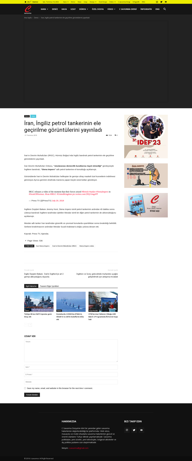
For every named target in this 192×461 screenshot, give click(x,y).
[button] (164, 9)
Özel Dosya (103, 2)
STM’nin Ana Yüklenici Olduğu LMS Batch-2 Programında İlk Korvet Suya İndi (103, 316)
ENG (143, 2)
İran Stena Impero (42, 246)
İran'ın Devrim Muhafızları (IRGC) (64, 246)
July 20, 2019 (58, 200)
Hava (79, 2)
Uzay (85, 2)
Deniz (73, 2)
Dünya (93, 2)
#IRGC (53, 194)
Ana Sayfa (28, 18)
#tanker (92, 192)
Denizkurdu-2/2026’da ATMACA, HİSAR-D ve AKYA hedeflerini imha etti (70, 316)
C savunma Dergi (124, 2)
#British (85, 192)
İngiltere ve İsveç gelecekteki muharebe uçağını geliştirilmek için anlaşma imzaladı (97, 275)
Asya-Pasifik (93, 311)
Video (112, 2)
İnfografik (136, 2)
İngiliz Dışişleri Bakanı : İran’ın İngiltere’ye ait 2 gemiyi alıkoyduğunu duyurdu (43, 275)
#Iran (47, 194)
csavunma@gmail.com (78, 448)
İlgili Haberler (31, 286)
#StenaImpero (102, 192)
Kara (65, 2)
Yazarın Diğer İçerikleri (49, 286)
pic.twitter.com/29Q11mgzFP (85, 194)
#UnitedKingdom (64, 194)
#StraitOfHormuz (36, 194)
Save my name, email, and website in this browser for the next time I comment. (60, 388)
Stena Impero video (86, 246)
